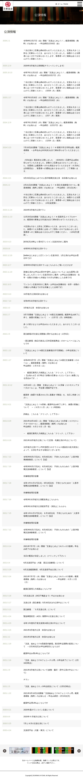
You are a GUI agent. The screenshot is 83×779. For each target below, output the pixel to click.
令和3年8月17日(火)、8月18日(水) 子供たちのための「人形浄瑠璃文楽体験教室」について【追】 (51, 467)
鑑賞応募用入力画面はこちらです (37, 589)
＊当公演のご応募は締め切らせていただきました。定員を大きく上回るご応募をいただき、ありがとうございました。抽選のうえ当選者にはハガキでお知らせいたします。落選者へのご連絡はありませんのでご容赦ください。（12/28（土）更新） (51, 136)
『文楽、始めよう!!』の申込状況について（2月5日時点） (47, 686)
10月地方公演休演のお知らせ (35, 294)
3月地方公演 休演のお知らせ (36, 308)
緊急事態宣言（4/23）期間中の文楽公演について (44, 616)
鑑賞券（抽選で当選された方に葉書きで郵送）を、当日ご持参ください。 (51, 396)
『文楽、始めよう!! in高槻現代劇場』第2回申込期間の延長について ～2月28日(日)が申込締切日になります (50, 645)
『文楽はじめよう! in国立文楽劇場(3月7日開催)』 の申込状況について (51, 351)
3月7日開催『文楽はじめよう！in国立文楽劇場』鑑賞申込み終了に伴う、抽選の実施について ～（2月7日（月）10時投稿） (51, 316)
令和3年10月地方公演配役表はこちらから (41, 499)
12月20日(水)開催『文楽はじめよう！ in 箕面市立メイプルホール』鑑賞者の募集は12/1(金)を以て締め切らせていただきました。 (51, 218)
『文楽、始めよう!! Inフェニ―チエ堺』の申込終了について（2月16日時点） (51, 661)
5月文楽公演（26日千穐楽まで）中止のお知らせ (43, 596)
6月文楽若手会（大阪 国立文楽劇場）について (43, 563)
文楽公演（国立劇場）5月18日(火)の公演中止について (46, 603)
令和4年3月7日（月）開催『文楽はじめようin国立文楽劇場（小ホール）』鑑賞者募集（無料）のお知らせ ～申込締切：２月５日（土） (51, 363)
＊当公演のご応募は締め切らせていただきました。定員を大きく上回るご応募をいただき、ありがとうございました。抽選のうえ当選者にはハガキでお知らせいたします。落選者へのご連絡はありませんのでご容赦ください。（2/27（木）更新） (51, 111)
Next (78, 750)
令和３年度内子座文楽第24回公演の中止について (44, 623)
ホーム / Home (63, 4)
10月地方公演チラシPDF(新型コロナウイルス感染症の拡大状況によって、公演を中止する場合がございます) (51, 448)
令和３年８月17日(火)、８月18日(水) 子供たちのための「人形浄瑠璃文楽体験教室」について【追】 (51, 514)
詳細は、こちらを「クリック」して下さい (41, 414)
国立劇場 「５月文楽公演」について (39, 609)
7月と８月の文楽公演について (36, 723)
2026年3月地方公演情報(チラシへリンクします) (43, 66)
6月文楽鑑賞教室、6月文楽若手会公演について (43, 569)
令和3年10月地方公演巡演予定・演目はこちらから (44, 506)
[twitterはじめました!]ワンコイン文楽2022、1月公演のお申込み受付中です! (51, 256)
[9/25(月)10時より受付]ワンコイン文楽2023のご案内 (45, 242)
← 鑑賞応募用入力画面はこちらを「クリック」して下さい (48, 433)
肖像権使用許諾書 (31, 476)
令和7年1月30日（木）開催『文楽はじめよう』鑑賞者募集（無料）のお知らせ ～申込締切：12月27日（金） (50, 123)
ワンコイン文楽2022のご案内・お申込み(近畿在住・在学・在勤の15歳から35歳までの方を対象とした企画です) (51, 285)
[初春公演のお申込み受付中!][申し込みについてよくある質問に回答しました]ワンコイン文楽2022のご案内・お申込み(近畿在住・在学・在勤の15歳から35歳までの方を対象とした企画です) (51, 275)
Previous (4, 750)
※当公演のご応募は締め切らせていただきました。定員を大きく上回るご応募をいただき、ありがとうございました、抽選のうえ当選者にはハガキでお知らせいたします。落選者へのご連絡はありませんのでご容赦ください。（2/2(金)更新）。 (51, 198)
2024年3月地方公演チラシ (34, 210)
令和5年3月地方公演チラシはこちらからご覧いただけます (48, 265)
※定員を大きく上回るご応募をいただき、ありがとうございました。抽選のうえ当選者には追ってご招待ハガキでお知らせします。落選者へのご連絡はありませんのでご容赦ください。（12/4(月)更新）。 (51, 230)
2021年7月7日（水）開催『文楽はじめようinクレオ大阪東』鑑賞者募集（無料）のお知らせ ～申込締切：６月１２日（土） (50, 579)
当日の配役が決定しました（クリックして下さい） (45, 556)
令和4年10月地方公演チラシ (35, 301)
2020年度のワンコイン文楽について (38, 710)
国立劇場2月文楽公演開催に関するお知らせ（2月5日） (46, 334)
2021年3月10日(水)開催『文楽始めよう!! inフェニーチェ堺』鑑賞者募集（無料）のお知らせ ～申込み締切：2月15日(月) (50, 694)
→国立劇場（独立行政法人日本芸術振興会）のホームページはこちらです (51, 342)
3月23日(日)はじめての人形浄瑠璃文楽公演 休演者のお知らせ (50, 178)
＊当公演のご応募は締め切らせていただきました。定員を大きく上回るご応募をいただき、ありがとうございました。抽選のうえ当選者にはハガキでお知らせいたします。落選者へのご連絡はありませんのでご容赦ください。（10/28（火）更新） (51, 86)
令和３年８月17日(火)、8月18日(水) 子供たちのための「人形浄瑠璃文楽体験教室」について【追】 (50, 484)
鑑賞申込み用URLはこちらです (36, 653)
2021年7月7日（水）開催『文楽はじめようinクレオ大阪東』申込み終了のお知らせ (50, 547)
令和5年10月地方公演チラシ (35, 248)
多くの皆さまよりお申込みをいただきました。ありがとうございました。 (51, 325)
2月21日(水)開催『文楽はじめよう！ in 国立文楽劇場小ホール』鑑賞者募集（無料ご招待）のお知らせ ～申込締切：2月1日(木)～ (51, 186)
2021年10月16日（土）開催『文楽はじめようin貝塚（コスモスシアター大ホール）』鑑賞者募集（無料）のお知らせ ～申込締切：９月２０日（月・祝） (51, 424)
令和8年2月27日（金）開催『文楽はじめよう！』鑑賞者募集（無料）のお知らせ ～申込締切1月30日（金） (51, 42)
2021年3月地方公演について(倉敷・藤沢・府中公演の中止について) (50, 671)
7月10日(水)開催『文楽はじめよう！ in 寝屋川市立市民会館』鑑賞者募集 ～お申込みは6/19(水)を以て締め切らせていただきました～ (51, 150)
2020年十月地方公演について (35, 716)
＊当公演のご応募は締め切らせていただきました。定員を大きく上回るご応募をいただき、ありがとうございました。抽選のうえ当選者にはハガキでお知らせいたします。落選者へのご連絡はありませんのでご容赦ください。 (51, 54)
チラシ (26, 679)
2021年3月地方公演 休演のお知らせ (39, 630)
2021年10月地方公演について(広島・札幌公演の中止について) (49, 440)
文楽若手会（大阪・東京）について (38, 730)
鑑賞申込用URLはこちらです (35, 703)
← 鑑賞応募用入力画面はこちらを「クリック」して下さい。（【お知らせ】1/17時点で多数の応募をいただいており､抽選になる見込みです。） (51, 375)
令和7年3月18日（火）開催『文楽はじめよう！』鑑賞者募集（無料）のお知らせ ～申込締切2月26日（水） (51, 98)
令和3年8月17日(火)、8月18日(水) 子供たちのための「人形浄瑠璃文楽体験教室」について (51, 531)
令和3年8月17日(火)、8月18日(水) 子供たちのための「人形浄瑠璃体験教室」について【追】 (51, 458)
